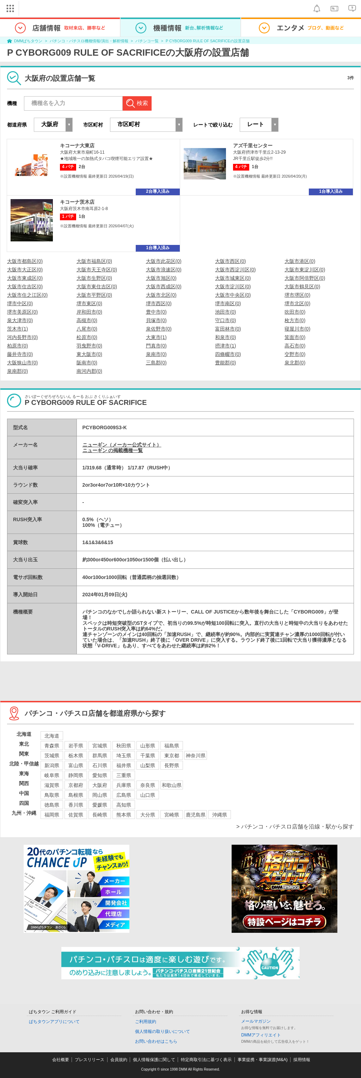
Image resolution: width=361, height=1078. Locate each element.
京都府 (75, 785)
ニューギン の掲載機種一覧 (112, 450)
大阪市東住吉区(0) (97, 286)
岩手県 (75, 746)
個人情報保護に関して (154, 1059)
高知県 (123, 805)
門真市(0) (156, 345)
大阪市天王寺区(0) (97, 269)
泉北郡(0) (294, 362)
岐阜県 (51, 775)
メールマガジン (256, 1021)
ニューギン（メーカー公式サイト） (121, 445)
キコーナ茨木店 (77, 202)
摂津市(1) (225, 345)
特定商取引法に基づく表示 (206, 1059)
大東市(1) (156, 337)
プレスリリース (89, 1059)
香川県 (75, 805)
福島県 (171, 746)
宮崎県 (171, 815)
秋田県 (123, 746)
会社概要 (60, 1059)
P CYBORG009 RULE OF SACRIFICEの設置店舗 (208, 41)
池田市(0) (225, 311)
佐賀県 (75, 815)
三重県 (123, 775)
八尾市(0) (87, 328)
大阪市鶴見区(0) (302, 286)
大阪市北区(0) (161, 294)
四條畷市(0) (228, 354)
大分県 (147, 815)
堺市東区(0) (89, 303)
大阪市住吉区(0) (25, 286)
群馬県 (99, 755)
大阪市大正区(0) (25, 269)
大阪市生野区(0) (94, 278)
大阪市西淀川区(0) (235, 269)
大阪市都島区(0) (25, 261)
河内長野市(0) (22, 337)
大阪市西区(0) (230, 261)
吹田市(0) (294, 311)
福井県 (123, 765)
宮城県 (99, 746)
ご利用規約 (145, 1021)
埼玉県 (123, 755)
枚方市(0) (294, 320)
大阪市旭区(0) (161, 278)
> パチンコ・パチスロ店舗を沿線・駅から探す (295, 827)
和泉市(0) (225, 337)
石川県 (99, 765)
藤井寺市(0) (20, 354)
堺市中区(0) (20, 303)
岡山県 (99, 795)
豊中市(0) (156, 311)
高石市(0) (294, 345)
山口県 (147, 795)
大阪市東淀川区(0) (304, 269)
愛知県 (99, 775)
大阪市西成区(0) (164, 286)
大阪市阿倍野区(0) (304, 278)
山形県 (147, 746)
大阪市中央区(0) (233, 294)
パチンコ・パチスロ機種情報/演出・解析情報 (89, 41)
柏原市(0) (17, 345)
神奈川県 (196, 755)
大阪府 (99, 785)
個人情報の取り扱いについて (162, 1031)
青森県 (51, 746)
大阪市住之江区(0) (27, 294)
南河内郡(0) (89, 371)
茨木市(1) (17, 328)
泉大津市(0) (20, 320)
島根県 (75, 795)
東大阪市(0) (89, 354)
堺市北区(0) (297, 303)
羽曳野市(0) (89, 345)
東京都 (171, 755)
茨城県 (51, 755)
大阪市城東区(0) (233, 278)
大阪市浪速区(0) (164, 269)
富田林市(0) (228, 328)
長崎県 (99, 815)
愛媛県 (99, 805)
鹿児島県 (196, 815)
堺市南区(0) (228, 303)
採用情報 (301, 1059)
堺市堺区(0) (297, 294)
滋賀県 (51, 785)
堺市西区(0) (159, 303)
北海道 (51, 736)
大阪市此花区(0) (164, 261)
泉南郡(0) (17, 371)
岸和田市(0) (89, 311)
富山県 (75, 765)
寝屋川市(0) (297, 328)
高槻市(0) (87, 320)
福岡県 (51, 815)
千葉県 (147, 755)
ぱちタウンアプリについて (54, 1021)
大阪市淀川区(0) (233, 286)
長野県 (171, 765)
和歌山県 (172, 785)
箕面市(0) (294, 337)
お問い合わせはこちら (156, 1041)
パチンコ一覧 (147, 41)
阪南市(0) (87, 362)
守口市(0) (225, 320)
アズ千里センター (253, 145)
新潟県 (51, 765)
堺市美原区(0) (22, 311)
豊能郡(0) (225, 362)
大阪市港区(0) (299, 261)
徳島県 (51, 805)
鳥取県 (51, 795)
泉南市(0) (156, 354)
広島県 (123, 795)
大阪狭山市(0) (22, 362)
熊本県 (123, 815)
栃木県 (75, 755)
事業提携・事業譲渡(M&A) (263, 1059)
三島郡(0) (156, 362)
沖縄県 (219, 815)
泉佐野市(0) (159, 328)
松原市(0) (87, 337)
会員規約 (118, 1059)
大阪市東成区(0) (25, 278)
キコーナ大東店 (77, 145)
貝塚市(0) (156, 320)
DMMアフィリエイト (261, 1035)
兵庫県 (123, 785)
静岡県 (75, 775)
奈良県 (147, 785)
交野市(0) (294, 354)
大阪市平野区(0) (94, 294)
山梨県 (147, 765)
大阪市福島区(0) (94, 261)
